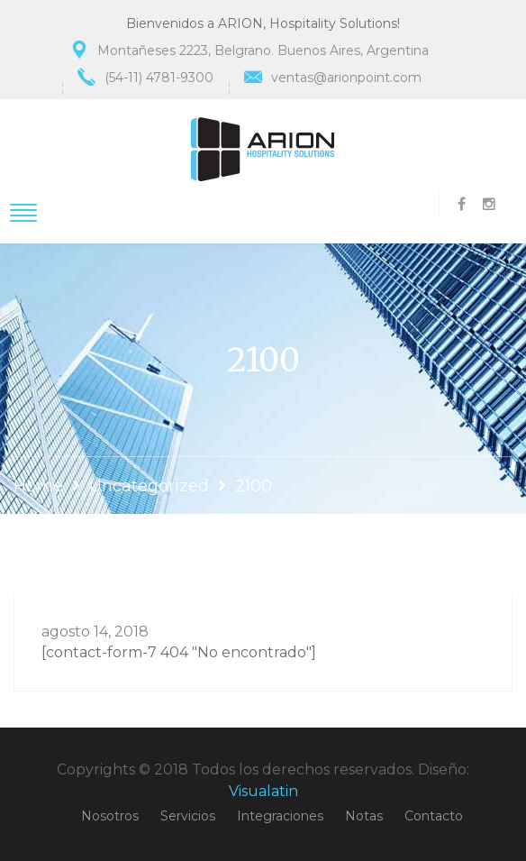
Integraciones (280, 816)
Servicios (187, 816)
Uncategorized (149, 486)
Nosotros (110, 816)
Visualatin (263, 791)
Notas (364, 816)
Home (38, 486)
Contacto (433, 816)
